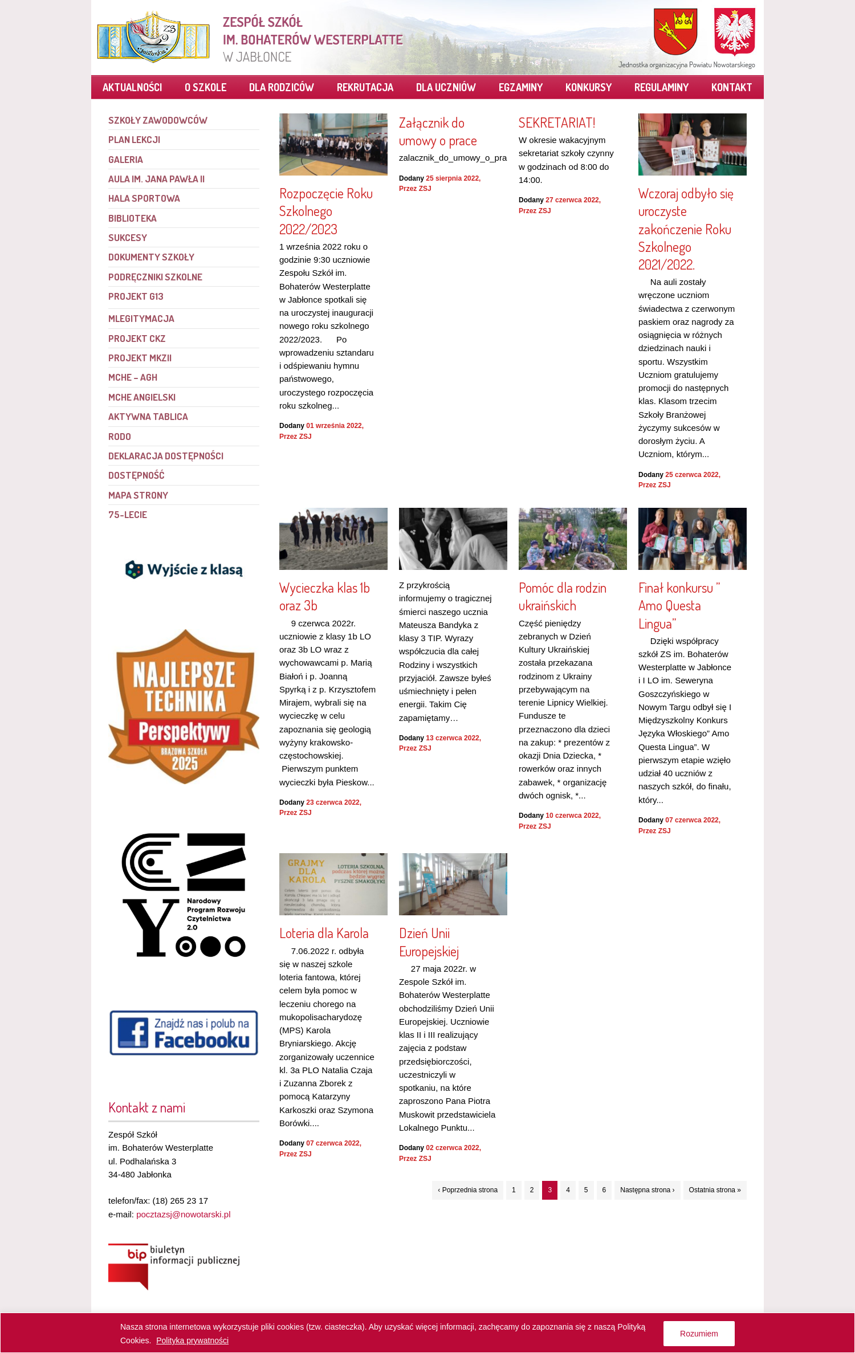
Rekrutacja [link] (365, 87)
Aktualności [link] (132, 87)
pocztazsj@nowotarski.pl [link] (183, 1214)
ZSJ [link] (305, 437)
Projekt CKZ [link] (137, 338)
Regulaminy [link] (661, 87)
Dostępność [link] (136, 475)
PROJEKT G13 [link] (136, 296)
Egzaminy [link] (521, 87)
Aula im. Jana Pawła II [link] (156, 179)
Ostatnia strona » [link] (715, 1190)
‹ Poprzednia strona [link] (468, 1190)
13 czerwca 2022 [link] (452, 738)
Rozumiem (699, 1333)
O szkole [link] (205, 87)
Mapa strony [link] (138, 495)
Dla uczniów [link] (446, 87)
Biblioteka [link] (132, 218)
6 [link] (604, 1190)
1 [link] (514, 1190)
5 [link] (586, 1190)
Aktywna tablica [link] (148, 416)
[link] (251, 37)
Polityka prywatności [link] (192, 1340)
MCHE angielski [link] (142, 397)
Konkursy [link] (588, 87)
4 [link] (568, 1190)
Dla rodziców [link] (281, 87)
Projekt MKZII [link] (140, 358)
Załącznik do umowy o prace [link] (438, 131)
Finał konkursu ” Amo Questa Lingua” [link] (679, 604)
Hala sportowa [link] (144, 198)
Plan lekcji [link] (134, 139)
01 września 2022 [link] (333, 426)
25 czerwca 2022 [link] (691, 475)
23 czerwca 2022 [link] (332, 802)
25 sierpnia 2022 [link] (452, 178)
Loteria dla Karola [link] (324, 933)
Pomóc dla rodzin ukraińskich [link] (562, 596)
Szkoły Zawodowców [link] (157, 120)
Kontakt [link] (731, 87)
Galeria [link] (125, 159)
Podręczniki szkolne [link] (155, 277)
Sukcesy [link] (127, 237)
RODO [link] (119, 436)
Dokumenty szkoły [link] (151, 257)
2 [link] (532, 1190)
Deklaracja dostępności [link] (165, 456)
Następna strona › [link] (647, 1190)
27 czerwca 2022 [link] (571, 200)
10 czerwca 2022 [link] (571, 816)
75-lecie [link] (127, 514)
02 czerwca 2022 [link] (452, 1148)
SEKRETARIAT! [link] (557, 122)
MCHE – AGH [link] (132, 377)
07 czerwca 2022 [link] (691, 820)
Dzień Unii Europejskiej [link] (429, 941)
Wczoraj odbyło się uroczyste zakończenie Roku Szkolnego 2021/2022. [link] (686, 228)
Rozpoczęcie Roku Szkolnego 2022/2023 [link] (326, 210)
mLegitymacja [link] (141, 318)
